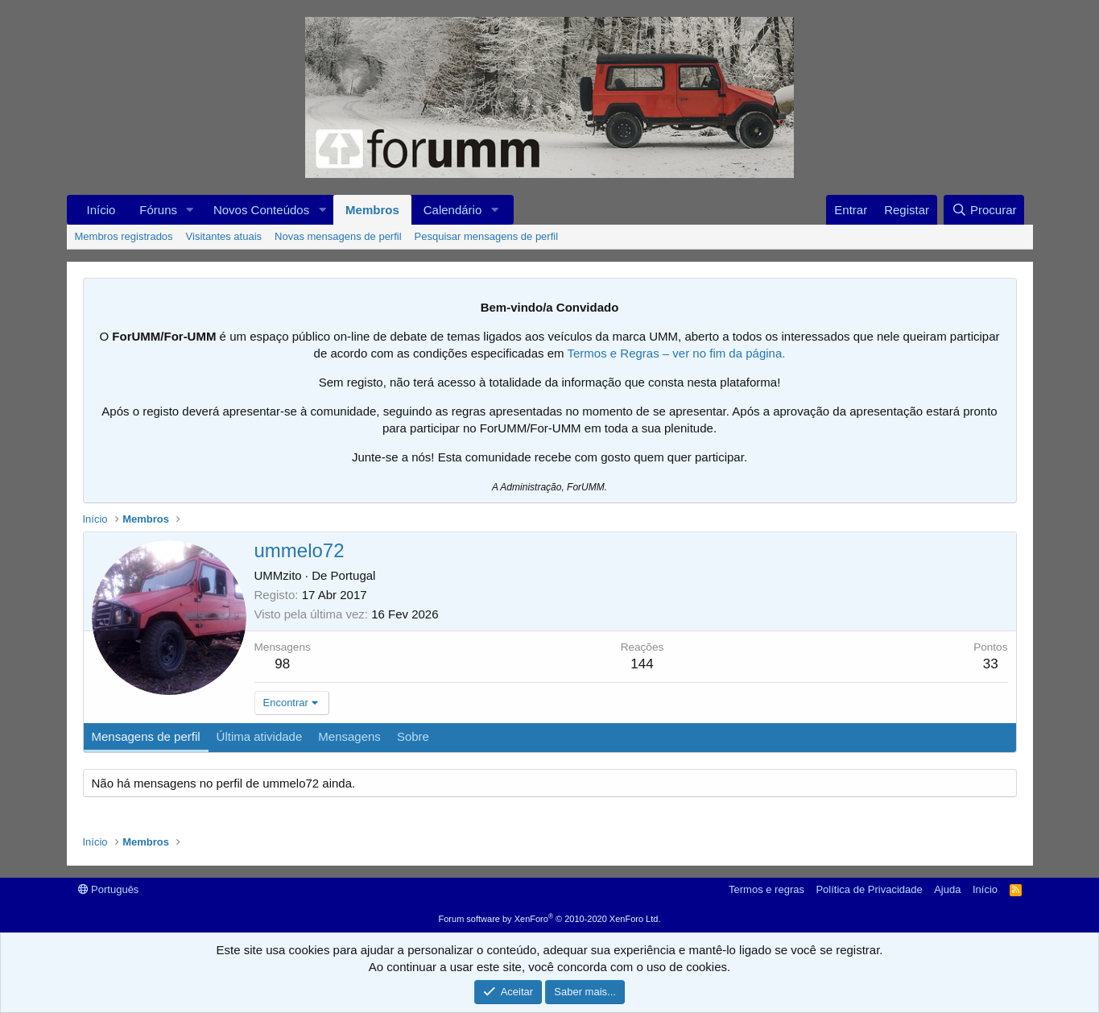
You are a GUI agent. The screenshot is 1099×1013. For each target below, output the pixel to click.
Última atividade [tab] (260, 736)
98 (282, 664)
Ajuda (947, 889)
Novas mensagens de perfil (338, 236)
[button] (190, 210)
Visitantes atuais (224, 236)
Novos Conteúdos (261, 210)
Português (108, 889)
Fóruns (158, 210)
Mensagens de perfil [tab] (146, 736)
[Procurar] (984, 210)
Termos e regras (766, 889)
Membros (372, 210)
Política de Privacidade (869, 889)
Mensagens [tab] (349, 736)
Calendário (452, 210)
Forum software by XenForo (550, 919)
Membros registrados (124, 236)
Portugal (353, 575)
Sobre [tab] (413, 736)
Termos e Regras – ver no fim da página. (676, 353)
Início (101, 210)
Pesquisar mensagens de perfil (487, 236)
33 (990, 664)
